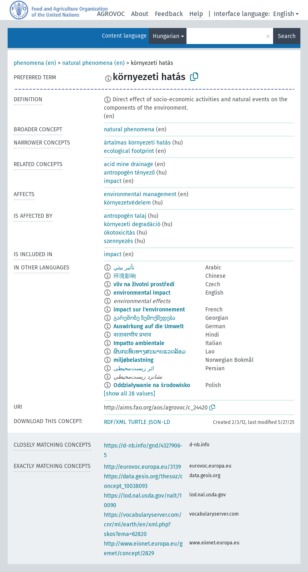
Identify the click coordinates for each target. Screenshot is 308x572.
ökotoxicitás (119, 232)
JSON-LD (159, 422)
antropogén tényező (129, 172)
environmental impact (141, 292)
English (283, 14)
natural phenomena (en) (93, 63)
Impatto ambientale (138, 343)
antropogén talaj (125, 216)
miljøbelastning (133, 360)
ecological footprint (129, 151)
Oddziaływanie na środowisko (151, 385)
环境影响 (124, 276)
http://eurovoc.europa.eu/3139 (142, 467)
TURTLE (137, 422)
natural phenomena (129, 129)
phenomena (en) (35, 63)
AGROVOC (111, 14)
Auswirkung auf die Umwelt (148, 326)
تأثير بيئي (123, 267)
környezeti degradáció (132, 224)
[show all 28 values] (129, 393)
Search (287, 36)
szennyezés (118, 241)
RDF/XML (115, 422)
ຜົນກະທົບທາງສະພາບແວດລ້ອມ (149, 351)
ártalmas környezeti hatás (137, 142)
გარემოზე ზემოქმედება (144, 318)
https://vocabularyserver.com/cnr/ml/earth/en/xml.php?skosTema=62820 (143, 525)
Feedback (169, 14)
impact (113, 181)
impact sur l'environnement (149, 309)
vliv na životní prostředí (143, 284)
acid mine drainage (128, 164)
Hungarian (166, 36)
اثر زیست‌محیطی (133, 368)
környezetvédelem (127, 202)
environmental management (140, 194)
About (139, 14)
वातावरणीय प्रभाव (132, 334)
